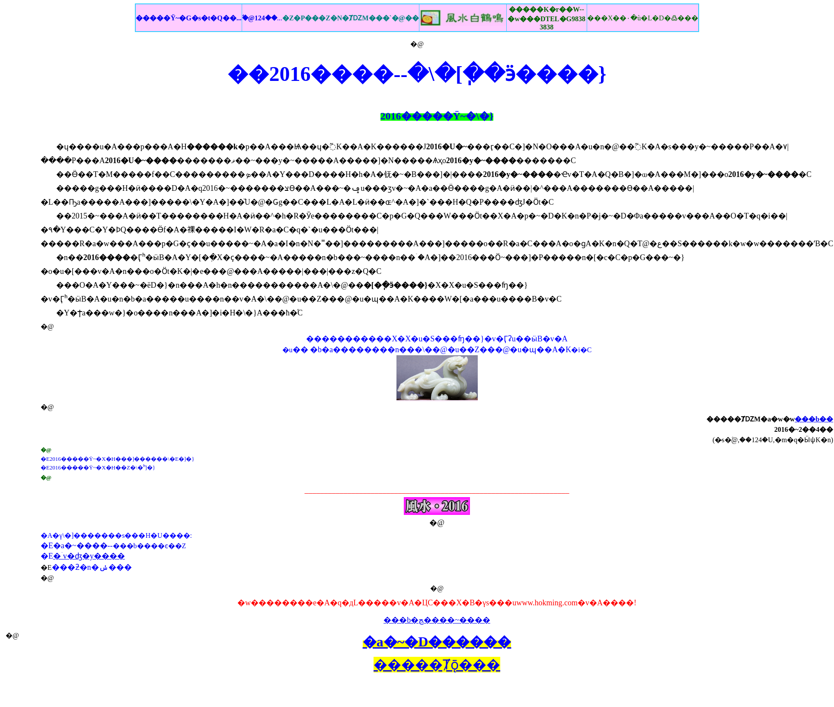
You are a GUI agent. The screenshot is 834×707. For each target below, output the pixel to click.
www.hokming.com (547, 602)
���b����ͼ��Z (149, 546)
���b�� (814, 419)
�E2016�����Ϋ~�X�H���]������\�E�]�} (118, 459)
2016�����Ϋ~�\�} (437, 116)
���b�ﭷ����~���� (436, 620)
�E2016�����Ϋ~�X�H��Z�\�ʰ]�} (98, 467)
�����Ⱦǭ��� (437, 664)
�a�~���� (80, 545)
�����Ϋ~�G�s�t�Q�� (188, 18)
